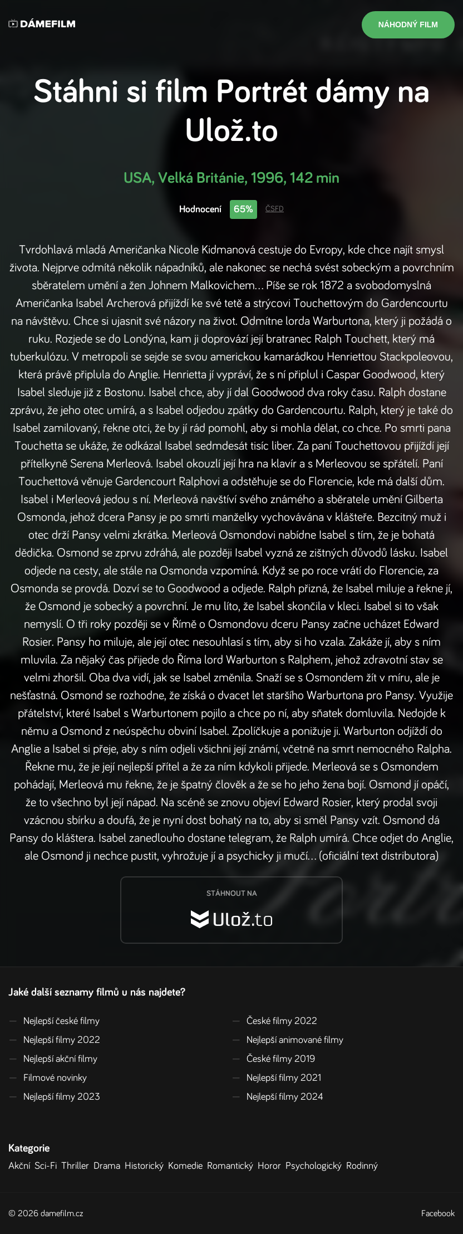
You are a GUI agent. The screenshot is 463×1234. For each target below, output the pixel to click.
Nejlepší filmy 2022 (54, 1040)
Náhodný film (408, 24)
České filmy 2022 (274, 1021)
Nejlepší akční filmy (52, 1059)
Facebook (438, 1213)
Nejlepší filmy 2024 (277, 1097)
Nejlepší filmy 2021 (276, 1078)
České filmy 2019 (273, 1059)
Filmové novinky (47, 1078)
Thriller (77, 1166)
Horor (271, 1166)
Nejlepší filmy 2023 (54, 1097)
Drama (109, 1166)
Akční (21, 1166)
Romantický (232, 1166)
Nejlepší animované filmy (287, 1040)
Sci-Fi (48, 1166)
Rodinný (364, 1166)
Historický (146, 1166)
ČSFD (274, 209)
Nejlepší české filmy (54, 1021)
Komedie (187, 1166)
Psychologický (315, 1166)
